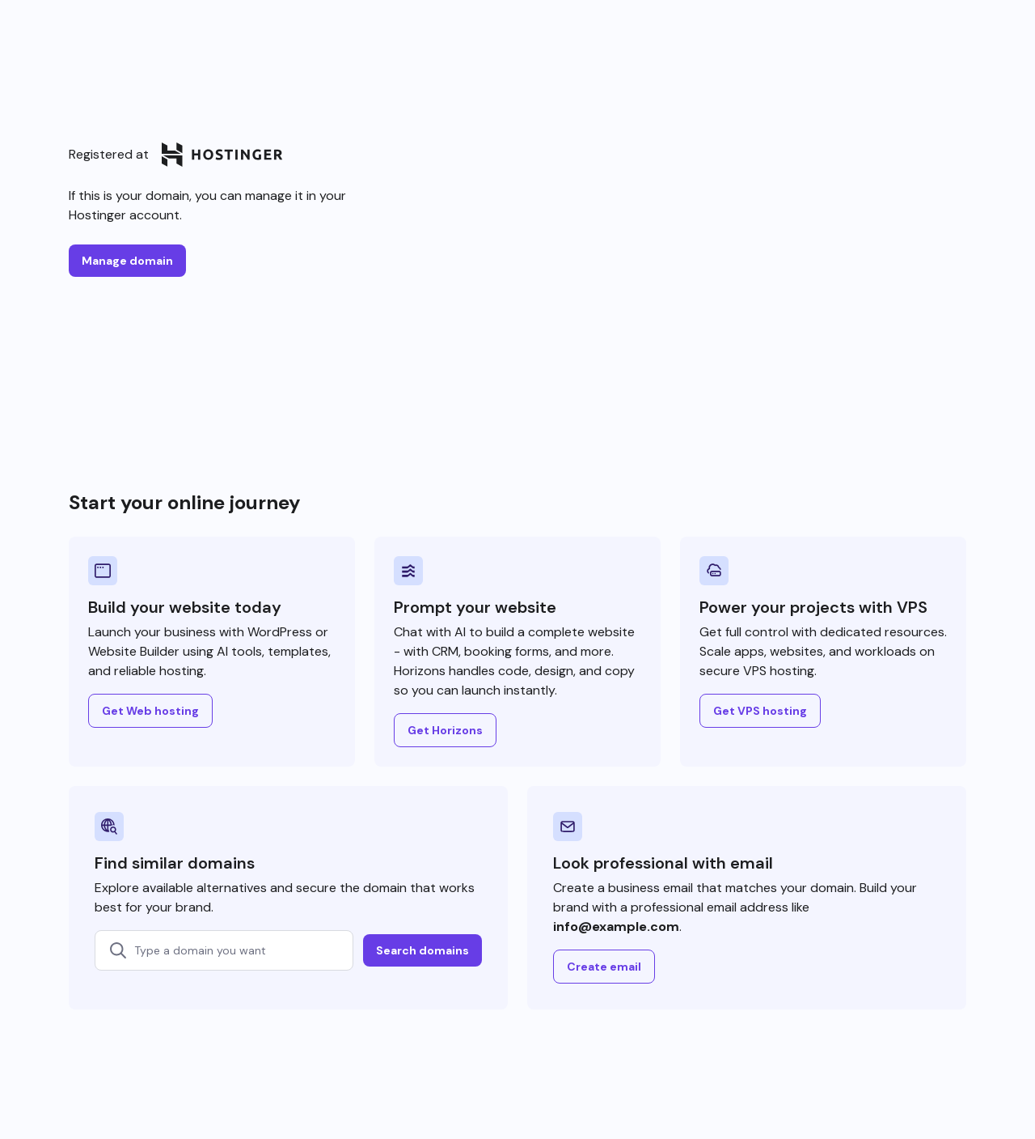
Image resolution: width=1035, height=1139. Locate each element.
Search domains (422, 950)
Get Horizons (445, 730)
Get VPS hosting (760, 710)
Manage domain (127, 260)
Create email (604, 966)
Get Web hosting (150, 710)
